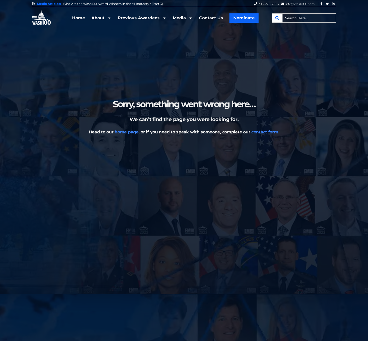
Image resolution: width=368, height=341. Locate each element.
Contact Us (211, 17)
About (101, 18)
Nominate (244, 17)
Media (183, 18)
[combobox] (304, 18)
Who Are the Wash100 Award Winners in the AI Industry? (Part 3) (113, 3)
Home (78, 17)
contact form (264, 132)
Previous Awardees (142, 18)
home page (126, 132)
